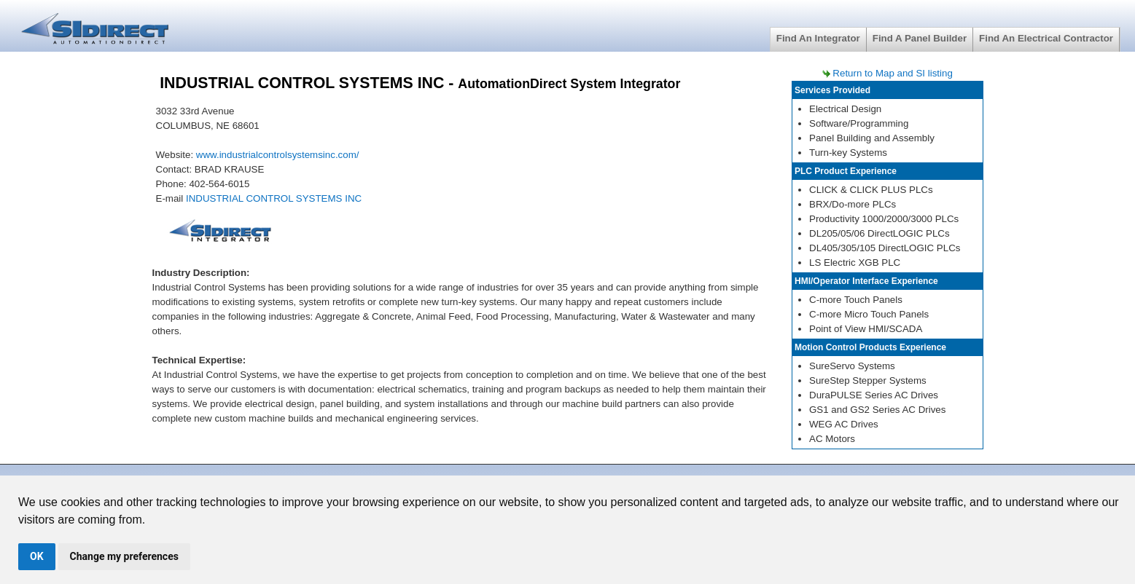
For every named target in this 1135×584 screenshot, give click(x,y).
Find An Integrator (818, 38)
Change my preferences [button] (124, 556)
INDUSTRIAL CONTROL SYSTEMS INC (274, 198)
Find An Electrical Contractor (1046, 38)
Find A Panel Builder (920, 38)
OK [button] (37, 556)
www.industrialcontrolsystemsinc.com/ (277, 154)
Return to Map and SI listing (892, 73)
